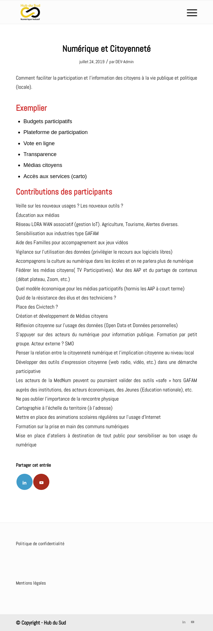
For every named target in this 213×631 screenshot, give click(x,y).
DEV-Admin (124, 61)
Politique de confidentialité (40, 543)
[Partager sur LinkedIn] (24, 482)
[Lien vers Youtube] (41, 482)
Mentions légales (31, 583)
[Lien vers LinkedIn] (184, 621)
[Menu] (189, 12)
